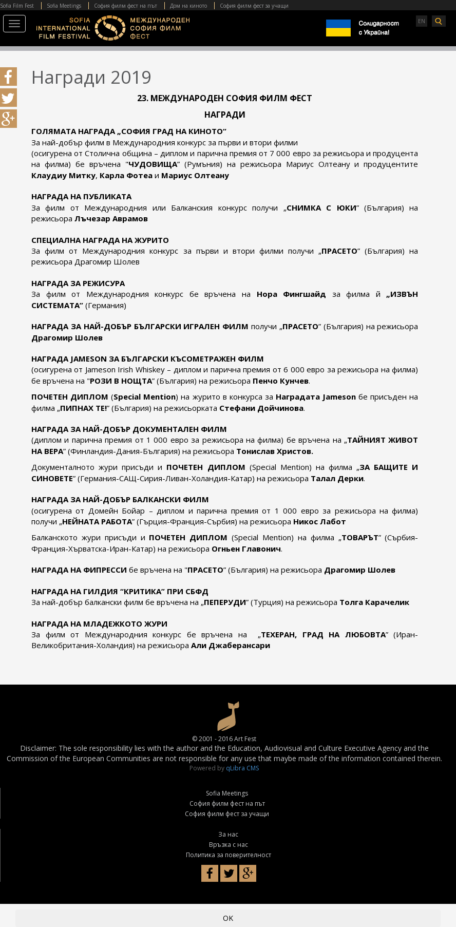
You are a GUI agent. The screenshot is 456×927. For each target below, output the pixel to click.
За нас (228, 834)
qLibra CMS (242, 768)
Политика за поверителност (228, 854)
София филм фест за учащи (254, 5)
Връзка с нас (228, 844)
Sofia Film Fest (17, 5)
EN (421, 21)
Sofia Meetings (64, 5)
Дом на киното (188, 5)
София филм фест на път (125, 5)
